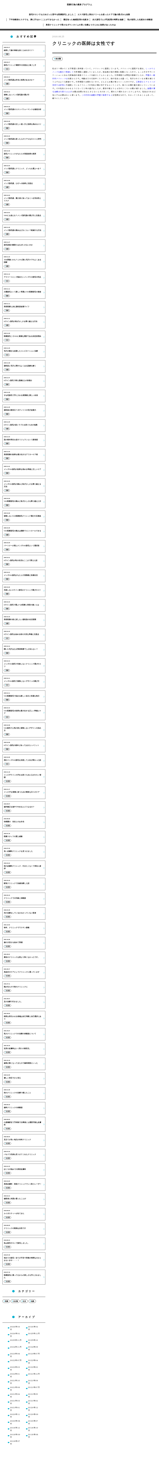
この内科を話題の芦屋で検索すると (97, 95)
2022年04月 (33, 1361)
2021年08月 (15, 1388)
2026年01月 (15, 1334)
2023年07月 (34, 1353)
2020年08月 (15, 1422)
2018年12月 (15, 1429)
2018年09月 (15, 1435)
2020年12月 (33, 1408)
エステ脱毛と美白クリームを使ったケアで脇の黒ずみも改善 (104, 14)
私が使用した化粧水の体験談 (140, 20)
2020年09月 (33, 1415)
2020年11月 (15, 1415)
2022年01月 (15, 1375)
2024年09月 (33, 1348)
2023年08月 (15, 1355)
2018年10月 (33, 1429)
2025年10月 (33, 1341)
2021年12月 (34, 1373)
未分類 (58, 59)
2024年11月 (16, 1346)
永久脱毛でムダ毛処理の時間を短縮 (108, 20)
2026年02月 (33, 1328)
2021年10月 (15, 1381)
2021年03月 (15, 1402)
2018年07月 (15, 1442)
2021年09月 (33, 1381)
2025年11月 (16, 1340)
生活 (24, 1301)
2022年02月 (33, 1368)
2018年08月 (33, 1435)
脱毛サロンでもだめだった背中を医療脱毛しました (51, 14)
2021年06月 (15, 1395)
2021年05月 (33, 1395)
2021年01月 (15, 1408)
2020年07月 (33, 1422)
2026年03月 (15, 1328)
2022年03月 (15, 1368)
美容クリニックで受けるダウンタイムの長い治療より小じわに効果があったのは (81, 25)
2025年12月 (34, 1333)
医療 (6, 1301)
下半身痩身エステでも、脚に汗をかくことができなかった (34, 20)
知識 (32, 1301)
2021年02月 (33, 1402)
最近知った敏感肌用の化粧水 (76, 20)
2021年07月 (34, 1387)
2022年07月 (16, 1360)
